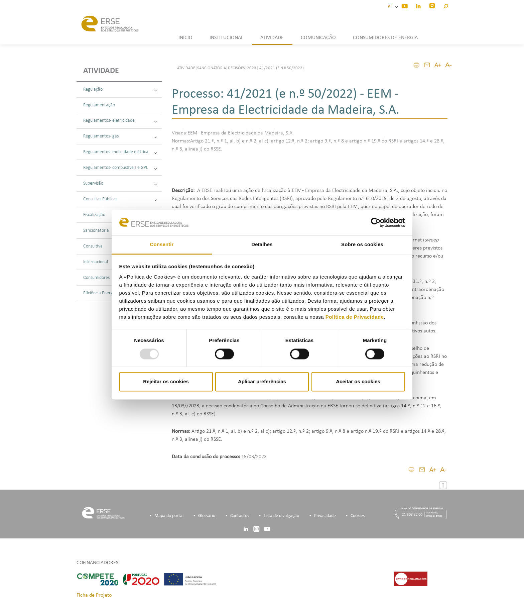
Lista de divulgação (281, 515)
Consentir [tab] (162, 244)
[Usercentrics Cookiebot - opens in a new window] (376, 222)
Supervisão (120, 183)
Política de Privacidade (354, 317)
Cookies (358, 515)
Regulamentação (99, 105)
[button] (445, 5)
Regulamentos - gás (120, 136)
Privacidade (325, 515)
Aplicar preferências (262, 382)
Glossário (206, 515)
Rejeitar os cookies (166, 382)
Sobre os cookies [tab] (362, 244)
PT (391, 6)
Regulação (120, 89)
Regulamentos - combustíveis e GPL (120, 167)
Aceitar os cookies (358, 382)
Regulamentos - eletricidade (120, 120)
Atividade (101, 71)
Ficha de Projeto (94, 595)
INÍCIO (185, 37)
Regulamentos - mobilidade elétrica (120, 152)
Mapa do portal (168, 515)
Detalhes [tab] (261, 244)
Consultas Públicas (120, 199)
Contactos (239, 515)
